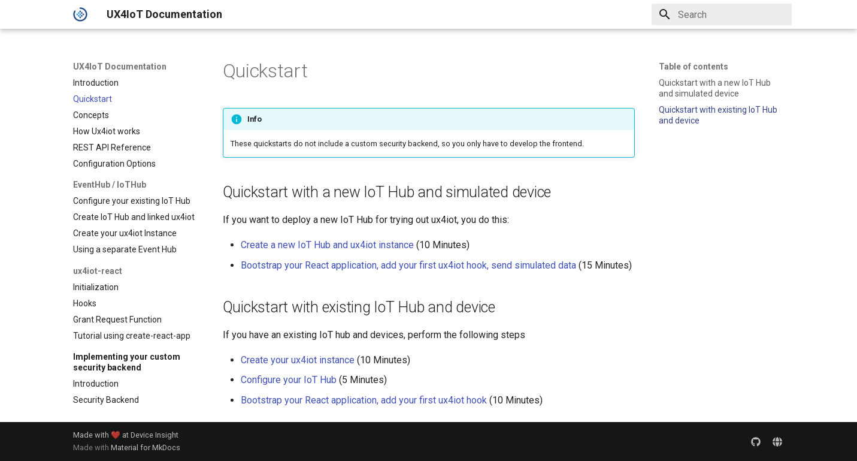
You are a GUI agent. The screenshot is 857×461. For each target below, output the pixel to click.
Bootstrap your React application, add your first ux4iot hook (364, 400)
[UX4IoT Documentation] (80, 14)
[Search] (722, 14)
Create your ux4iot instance (298, 360)
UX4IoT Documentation (119, 66)
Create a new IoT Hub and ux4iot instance (327, 245)
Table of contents (693, 66)
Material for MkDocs (145, 447)
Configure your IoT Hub (289, 379)
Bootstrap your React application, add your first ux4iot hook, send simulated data (408, 265)
